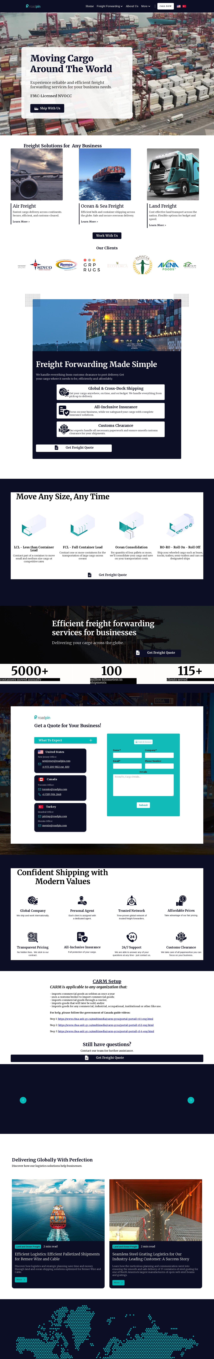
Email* (116, 761)
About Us (132, 6)
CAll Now (166, 6)
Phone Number (153, 761)
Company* (151, 750)
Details (143, 772)
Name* (117, 750)
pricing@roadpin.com (54, 816)
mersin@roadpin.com (54, 825)
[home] (34, 6)
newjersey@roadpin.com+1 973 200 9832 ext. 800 (56, 764)
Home (90, 6)
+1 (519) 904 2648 (51, 794)
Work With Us (107, 241)
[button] (23, 1100)
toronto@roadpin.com (54, 789)
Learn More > (21, 221)
